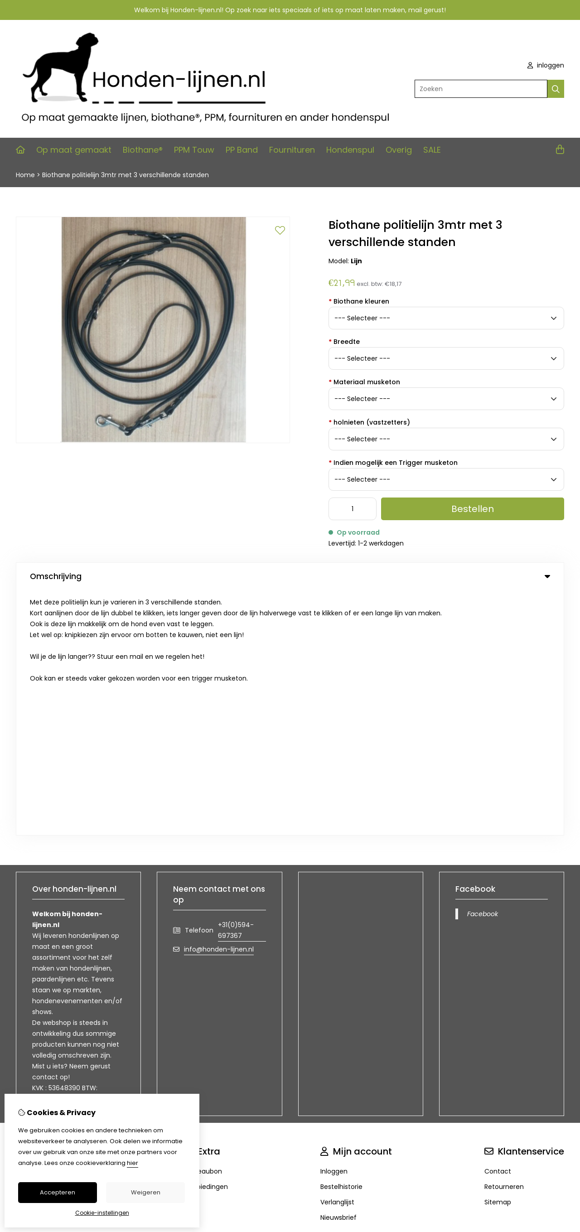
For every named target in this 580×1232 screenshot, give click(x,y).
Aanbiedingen (206, 941)
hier (132, 1163)
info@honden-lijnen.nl (219, 704)
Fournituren (292, 149)
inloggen (545, 65)
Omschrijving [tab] (290, 576)
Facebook (482, 668)
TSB (559, 1017)
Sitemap (497, 956)
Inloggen (334, 926)
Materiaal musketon (364, 382)
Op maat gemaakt (73, 149)
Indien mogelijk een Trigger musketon (393, 462)
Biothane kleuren (359, 301)
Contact (497, 926)
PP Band (242, 149)
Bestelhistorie (341, 941)
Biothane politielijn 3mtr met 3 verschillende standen (125, 174)
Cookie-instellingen (102, 1213)
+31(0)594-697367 (236, 685)
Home (25, 174)
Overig (399, 149)
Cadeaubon (203, 926)
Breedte (344, 341)
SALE (432, 149)
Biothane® (143, 149)
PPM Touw (194, 149)
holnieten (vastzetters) (369, 422)
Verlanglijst (337, 956)
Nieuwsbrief (338, 972)
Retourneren (504, 941)
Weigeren (145, 1192)
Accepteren (57, 1192)
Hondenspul (350, 149)
